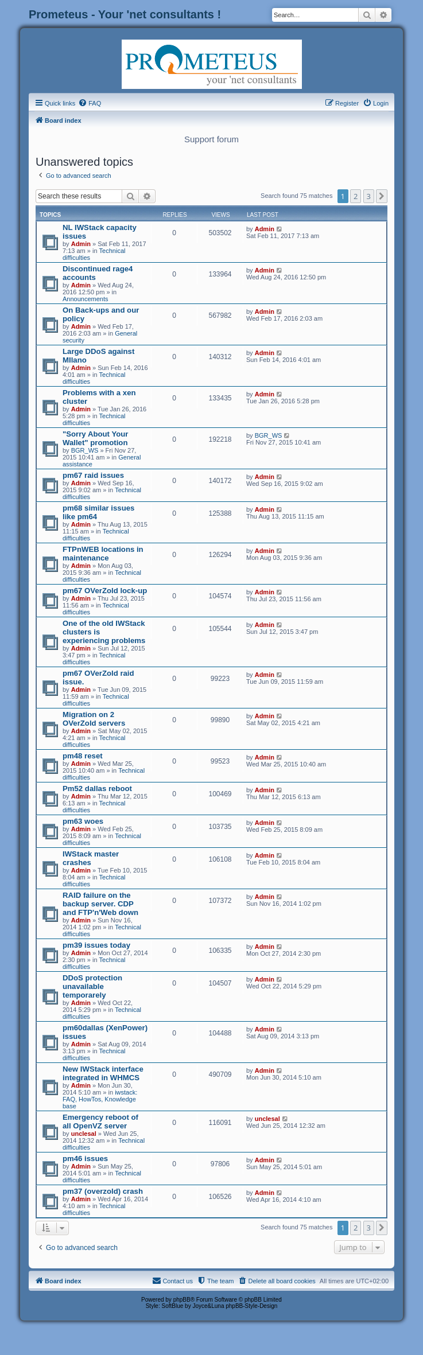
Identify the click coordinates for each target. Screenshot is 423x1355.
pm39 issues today (96, 945)
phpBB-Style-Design (251, 1306)
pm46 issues (85, 1158)
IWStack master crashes (91, 858)
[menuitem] (89, 103)
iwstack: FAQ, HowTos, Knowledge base (100, 1099)
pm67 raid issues (93, 475)
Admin (81, 243)
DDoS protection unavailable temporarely (92, 986)
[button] (381, 196)
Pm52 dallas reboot (97, 788)
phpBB (182, 1299)
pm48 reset (83, 756)
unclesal (83, 1133)
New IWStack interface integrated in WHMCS (103, 1073)
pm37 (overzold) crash (103, 1191)
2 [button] (356, 196)
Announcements (85, 298)
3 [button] (369, 196)
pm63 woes (83, 821)
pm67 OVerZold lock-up (105, 590)
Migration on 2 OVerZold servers (94, 718)
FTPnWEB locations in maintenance (103, 553)
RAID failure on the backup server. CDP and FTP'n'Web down (100, 904)
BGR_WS (85, 450)
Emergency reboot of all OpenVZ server (100, 1121)
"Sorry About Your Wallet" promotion (95, 438)
